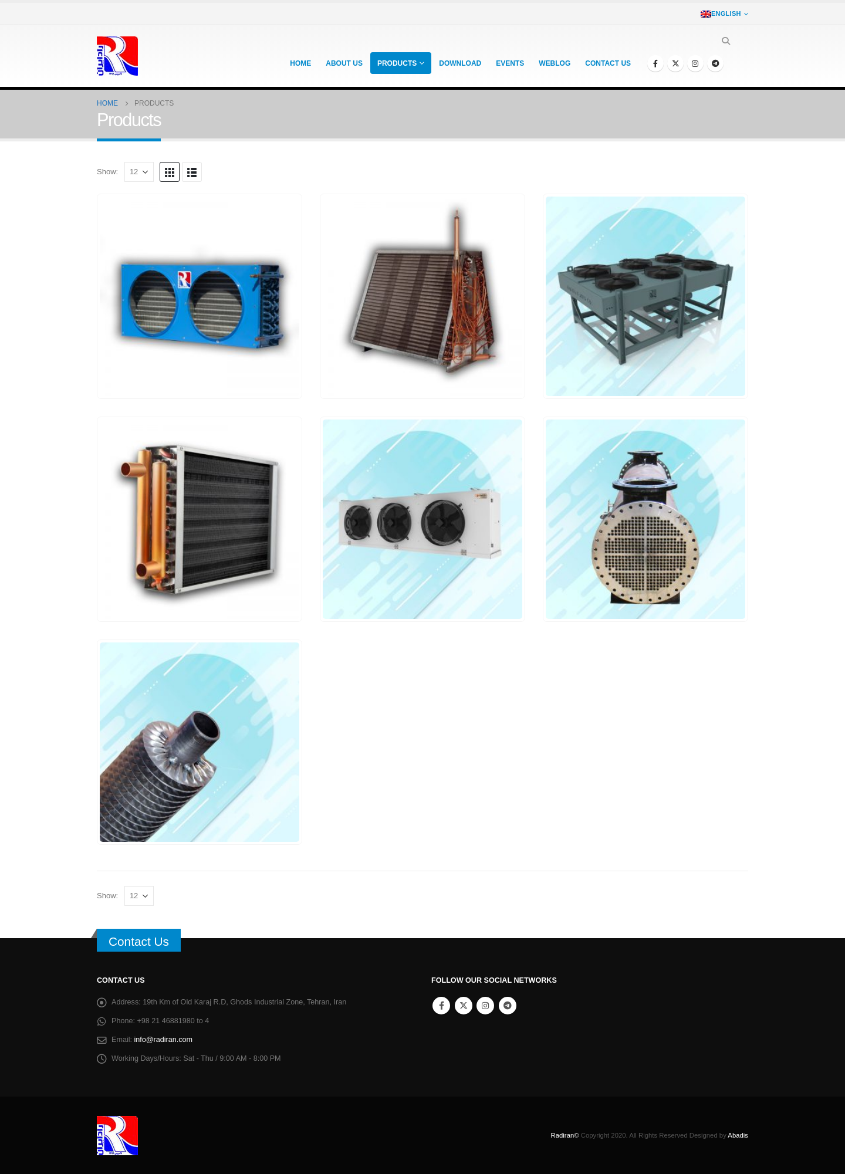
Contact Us (139, 941)
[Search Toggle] (726, 41)
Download (460, 63)
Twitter (463, 1005)
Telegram (507, 1005)
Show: (107, 171)
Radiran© (565, 1135)
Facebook (441, 1005)
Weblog (554, 63)
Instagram (485, 1005)
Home (300, 63)
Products (397, 63)
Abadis (738, 1135)
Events (510, 63)
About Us (344, 63)
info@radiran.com (163, 1040)
